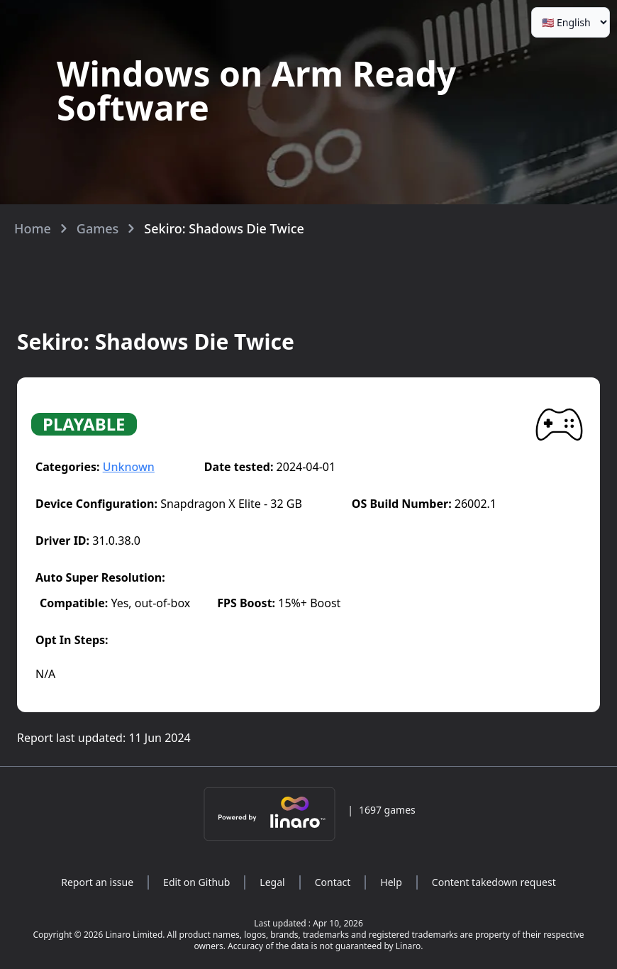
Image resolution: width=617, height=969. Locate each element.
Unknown (129, 467)
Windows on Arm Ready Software (256, 90)
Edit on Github (196, 882)
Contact (333, 882)
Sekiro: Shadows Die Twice (224, 228)
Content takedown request (494, 882)
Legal (272, 882)
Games (98, 228)
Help (391, 882)
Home (32, 228)
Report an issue (97, 882)
